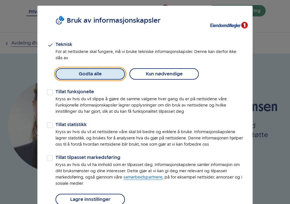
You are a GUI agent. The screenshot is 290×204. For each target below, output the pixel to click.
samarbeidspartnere (143, 177)
